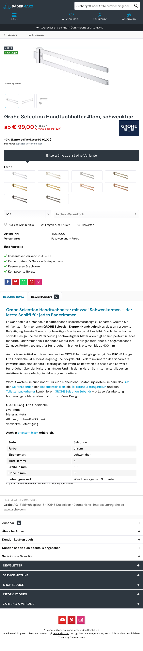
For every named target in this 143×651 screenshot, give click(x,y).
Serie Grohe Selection (17, 556)
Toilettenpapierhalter (20, 391)
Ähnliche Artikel (13, 531)
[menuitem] (128, 17)
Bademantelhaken (52, 387)
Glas (127, 382)
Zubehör (11, 523)
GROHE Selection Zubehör (73, 391)
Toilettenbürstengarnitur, (89, 387)
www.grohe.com (14, 509)
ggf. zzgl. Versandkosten (29, 143)
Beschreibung (13, 296)
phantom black (28, 433)
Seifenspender (22, 387)
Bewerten (85, 225)
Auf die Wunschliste (19, 224)
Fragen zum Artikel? (55, 225)
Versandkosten (61, 633)
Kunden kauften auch (17, 540)
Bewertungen (45, 297)
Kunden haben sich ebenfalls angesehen (31, 548)
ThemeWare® (77, 637)
